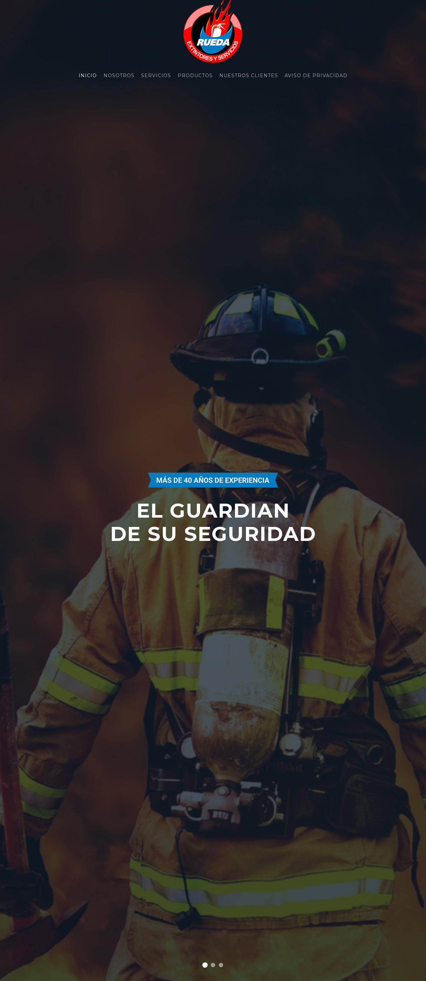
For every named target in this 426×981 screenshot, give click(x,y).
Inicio (88, 76)
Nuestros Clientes (248, 76)
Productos (195, 76)
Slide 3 (221, 965)
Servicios (156, 76)
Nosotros (119, 76)
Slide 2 (213, 965)
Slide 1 (205, 965)
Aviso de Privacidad (316, 76)
